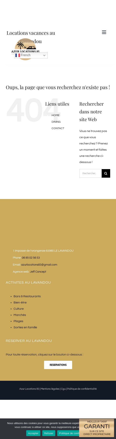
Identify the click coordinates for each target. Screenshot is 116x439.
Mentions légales (50, 389)
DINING (56, 122)
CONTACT (58, 128)
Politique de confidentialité (82, 389)
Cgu (63, 389)
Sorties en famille (25, 327)
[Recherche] (106, 173)
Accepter (33, 433)
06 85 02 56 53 (31, 257)
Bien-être (20, 302)
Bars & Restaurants (27, 296)
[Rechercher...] (90, 173)
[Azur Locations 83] (25, 65)
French (22, 55)
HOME (56, 115)
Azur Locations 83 (29, 389)
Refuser (48, 433)
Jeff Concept (38, 271)
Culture (19, 308)
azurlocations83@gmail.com (39, 264)
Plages (18, 321)
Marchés (20, 314)
